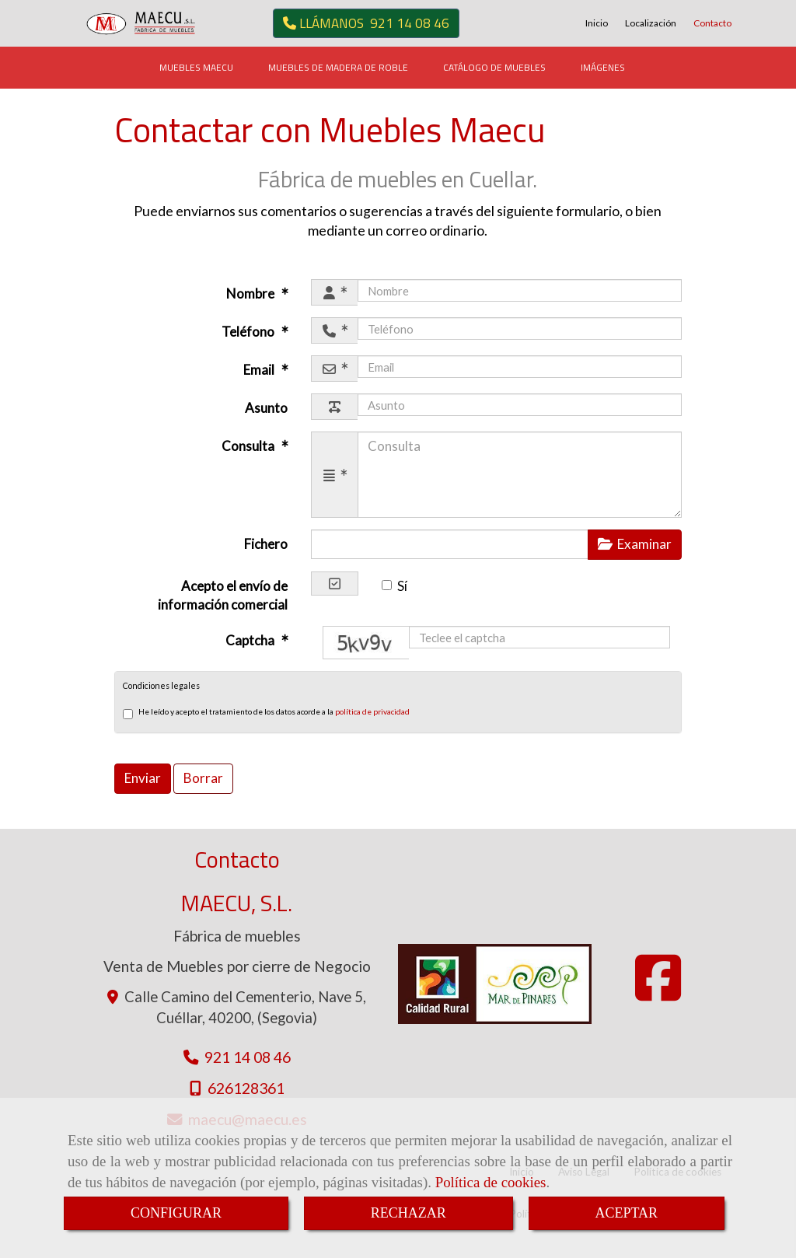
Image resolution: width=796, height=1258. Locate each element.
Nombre (251, 293)
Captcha (251, 640)
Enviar (142, 778)
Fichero (266, 544)
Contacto (712, 23)
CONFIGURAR (176, 1213)
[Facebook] (658, 992)
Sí (394, 586)
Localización (650, 23)
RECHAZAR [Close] (408, 1213)
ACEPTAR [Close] (626, 1213)
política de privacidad (372, 711)
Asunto (266, 408)
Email (260, 370)
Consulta (249, 446)
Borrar (203, 778)
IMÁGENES (603, 68)
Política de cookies (490, 1182)
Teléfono (249, 331)
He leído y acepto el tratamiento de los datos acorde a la (266, 713)
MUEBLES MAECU (196, 68)
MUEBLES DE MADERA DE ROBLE (338, 68)
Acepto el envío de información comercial (223, 595)
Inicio (596, 23)
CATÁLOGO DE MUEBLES (494, 68)
